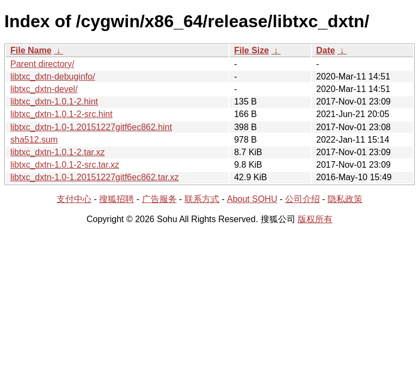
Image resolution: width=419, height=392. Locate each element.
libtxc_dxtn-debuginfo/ (52, 76)
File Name (31, 50)
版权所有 (315, 219)
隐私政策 (345, 199)
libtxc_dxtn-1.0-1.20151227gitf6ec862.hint (91, 127)
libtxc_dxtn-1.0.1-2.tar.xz (57, 152)
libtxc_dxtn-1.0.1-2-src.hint (61, 114)
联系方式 (201, 199)
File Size (251, 50)
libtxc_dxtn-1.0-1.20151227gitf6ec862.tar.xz (94, 177)
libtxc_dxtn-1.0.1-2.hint (54, 101)
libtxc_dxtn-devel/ (44, 89)
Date (325, 50)
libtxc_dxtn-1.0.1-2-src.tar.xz (64, 164)
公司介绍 (302, 199)
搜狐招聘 (116, 199)
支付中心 (74, 199)
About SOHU (252, 199)
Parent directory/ (42, 64)
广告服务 (159, 199)
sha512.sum (34, 139)
